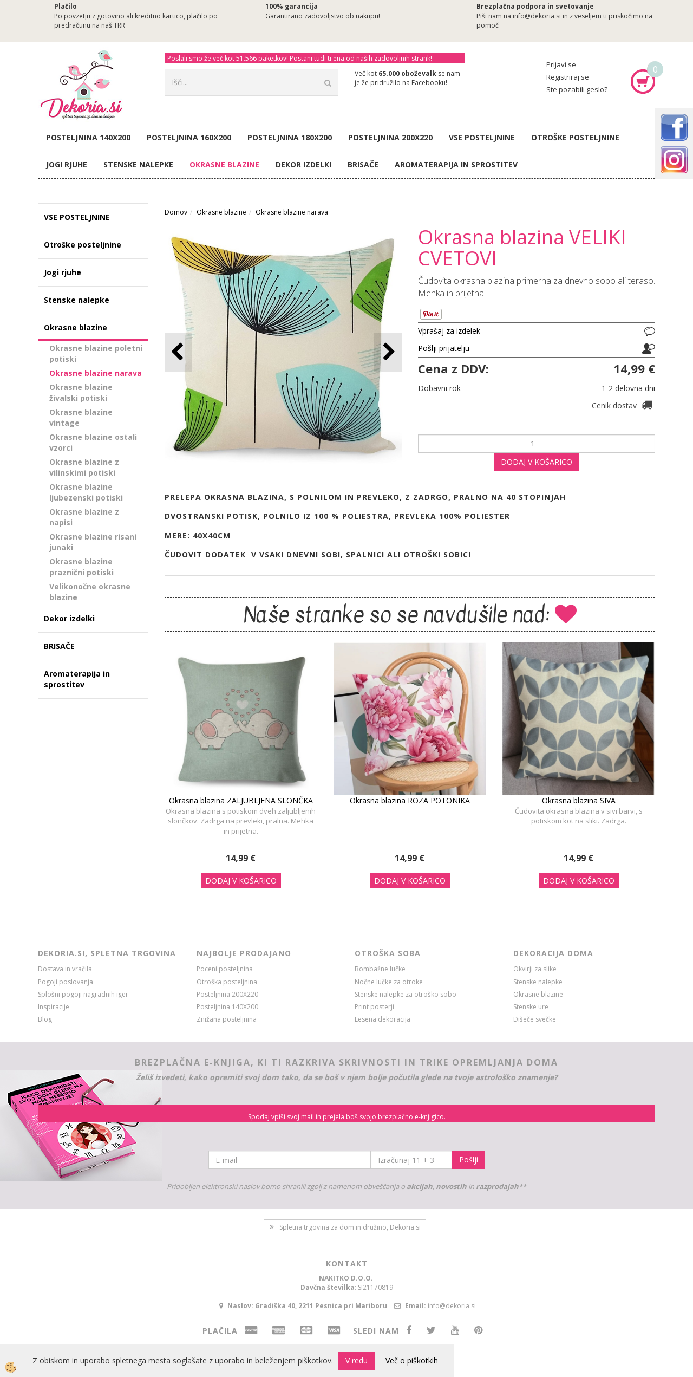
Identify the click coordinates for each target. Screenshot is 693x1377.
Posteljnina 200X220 (390, 137)
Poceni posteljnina (225, 968)
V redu (356, 1360)
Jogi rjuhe (66, 164)
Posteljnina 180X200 (289, 137)
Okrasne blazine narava (95, 373)
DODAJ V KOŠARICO (536, 462)
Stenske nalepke (138, 164)
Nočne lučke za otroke (389, 981)
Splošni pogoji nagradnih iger (83, 994)
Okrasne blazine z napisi (84, 517)
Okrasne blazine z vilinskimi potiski (84, 467)
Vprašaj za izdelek (449, 331)
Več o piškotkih (411, 1360)
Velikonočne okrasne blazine (89, 591)
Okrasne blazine (224, 164)
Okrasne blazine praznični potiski (81, 566)
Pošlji (468, 1159)
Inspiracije (53, 1006)
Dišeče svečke (534, 1019)
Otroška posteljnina (227, 981)
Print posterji (374, 1006)
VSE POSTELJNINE (482, 137)
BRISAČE (363, 164)
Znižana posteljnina (227, 1019)
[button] (388, 352)
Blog (45, 1019)
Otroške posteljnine (575, 137)
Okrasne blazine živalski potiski (81, 392)
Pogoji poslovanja (65, 981)
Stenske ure (530, 1006)
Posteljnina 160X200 (189, 137)
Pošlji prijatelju (443, 348)
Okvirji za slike (535, 968)
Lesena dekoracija (382, 1019)
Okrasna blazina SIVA (579, 800)
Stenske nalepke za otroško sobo (405, 994)
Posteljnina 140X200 (88, 137)
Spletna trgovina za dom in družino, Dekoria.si (350, 1227)
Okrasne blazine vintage (81, 417)
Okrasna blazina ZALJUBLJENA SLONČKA (241, 800)
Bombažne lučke (380, 968)
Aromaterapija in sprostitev (456, 164)
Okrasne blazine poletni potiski (95, 353)
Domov (176, 212)
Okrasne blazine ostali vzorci (93, 442)
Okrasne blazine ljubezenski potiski (86, 492)
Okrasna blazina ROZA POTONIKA (410, 800)
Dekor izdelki (303, 164)
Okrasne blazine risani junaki (92, 542)
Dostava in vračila (65, 968)
